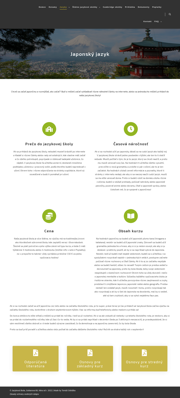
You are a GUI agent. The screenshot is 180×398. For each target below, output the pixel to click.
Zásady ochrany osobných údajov (24, 394)
